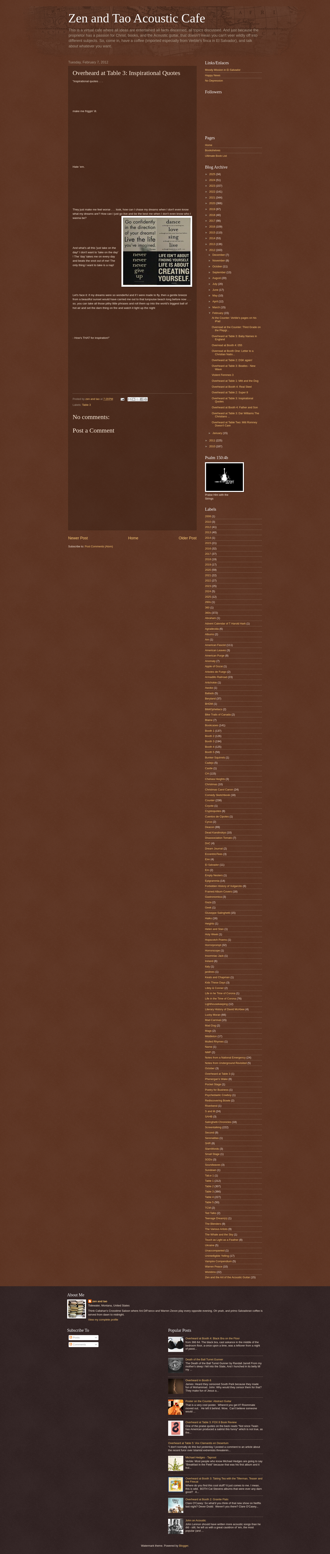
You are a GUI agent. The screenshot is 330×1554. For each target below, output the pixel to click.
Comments (77, 1344)
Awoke (209, 687)
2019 (212, 209)
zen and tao (99, 1301)
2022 (212, 191)
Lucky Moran (213, 1014)
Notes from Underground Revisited (226, 1063)
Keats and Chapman (217, 977)
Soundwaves (213, 1164)
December (219, 254)
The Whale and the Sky (219, 1234)
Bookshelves (212, 150)
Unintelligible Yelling (217, 1255)
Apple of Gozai (214, 666)
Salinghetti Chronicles (218, 1122)
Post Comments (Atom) (99, 546)
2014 (212, 238)
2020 (212, 203)
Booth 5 (209, 752)
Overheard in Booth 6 (198, 1380)
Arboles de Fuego (215, 671)
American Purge (214, 655)
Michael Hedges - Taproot (200, 1457)
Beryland (210, 698)
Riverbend (211, 1105)
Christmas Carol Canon (219, 789)
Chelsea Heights (215, 779)
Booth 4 (209, 746)
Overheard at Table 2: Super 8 (230, 392)
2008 (208, 516)
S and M (210, 1111)
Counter (210, 800)
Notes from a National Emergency (225, 1057)
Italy (207, 966)
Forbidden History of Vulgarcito (223, 886)
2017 (212, 220)
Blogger (183, 1545)
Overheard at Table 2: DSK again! (232, 360)
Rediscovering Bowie (217, 1100)
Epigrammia (212, 880)
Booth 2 (209, 736)
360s (208, 612)
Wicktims (210, 1272)
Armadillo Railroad (216, 677)
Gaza (208, 902)
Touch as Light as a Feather (221, 1239)
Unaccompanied (215, 1250)
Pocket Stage (213, 1084)
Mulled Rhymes (214, 1041)
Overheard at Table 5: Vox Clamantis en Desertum (198, 1443)
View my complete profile (103, 1319)
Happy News (212, 75)
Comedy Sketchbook (217, 795)
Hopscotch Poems (216, 939)
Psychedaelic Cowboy (218, 1095)
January (217, 433)
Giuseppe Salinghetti (217, 912)
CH (207, 773)
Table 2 (209, 1186)
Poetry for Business (217, 1089)
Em (207, 870)
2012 (212, 250)
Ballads (209, 693)
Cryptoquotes (213, 811)
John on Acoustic (195, 1520)
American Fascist (215, 645)
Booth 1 (209, 730)
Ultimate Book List (216, 155)
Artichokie (211, 682)
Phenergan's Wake (216, 1079)
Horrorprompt (213, 945)
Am (207, 639)
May (215, 295)
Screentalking (213, 1127)
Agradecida (212, 628)
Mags (208, 1030)
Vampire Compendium (218, 1261)
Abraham (210, 618)
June (215, 289)
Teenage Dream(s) (216, 1218)
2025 (212, 174)
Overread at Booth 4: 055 (227, 345)
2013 (212, 244)
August (217, 278)
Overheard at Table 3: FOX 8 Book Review (211, 1422)
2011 (212, 440)
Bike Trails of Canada (218, 714)
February (218, 313)
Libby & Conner (214, 988)
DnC (207, 843)
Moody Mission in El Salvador (223, 69)
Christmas (211, 784)
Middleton (211, 1036)
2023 (212, 185)
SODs (208, 1159)
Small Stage (212, 1154)
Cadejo (209, 762)
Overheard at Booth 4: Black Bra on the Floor (212, 1338)
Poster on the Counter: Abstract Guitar (208, 1401)
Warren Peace (213, 1266)
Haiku (208, 918)
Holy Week (211, 934)
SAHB (208, 1116)
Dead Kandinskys (215, 832)
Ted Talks (210, 1213)
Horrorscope (212, 950)
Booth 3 (209, 741)
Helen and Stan (214, 929)
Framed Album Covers (218, 891)
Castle (209, 768)
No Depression (214, 80)
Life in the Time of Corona (220, 998)
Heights (209, 923)
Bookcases (211, 725)
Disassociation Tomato (218, 837)
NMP (208, 1052)
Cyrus (208, 821)
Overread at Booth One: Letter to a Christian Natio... (232, 352)
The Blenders (213, 1223)
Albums (209, 634)
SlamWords (212, 1148)
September (219, 272)
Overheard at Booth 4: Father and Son (235, 407)
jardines (209, 971)
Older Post (188, 538)
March (216, 307)
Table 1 (209, 1180)
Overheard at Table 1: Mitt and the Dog (235, 380)
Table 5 (209, 1202)
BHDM (209, 703)
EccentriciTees (213, 854)
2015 (212, 232)
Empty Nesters (214, 875)
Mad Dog (210, 1025)
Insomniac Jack (214, 955)
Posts (74, 1337)
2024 (212, 180)
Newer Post (78, 538)
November (219, 260)
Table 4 (209, 1197)
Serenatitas (212, 1138)
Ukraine (209, 1245)
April (215, 301)
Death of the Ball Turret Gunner (204, 1359)
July (215, 283)
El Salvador (212, 864)
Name (208, 1046)
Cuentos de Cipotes (217, 816)
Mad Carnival (213, 1020)
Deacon (209, 827)
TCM (208, 1207)
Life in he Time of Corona (220, 993)
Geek (208, 907)
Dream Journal (214, 848)
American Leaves (215, 650)
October (217, 266)
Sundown (210, 1170)
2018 (212, 215)
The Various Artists (216, 1229)
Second (209, 1132)
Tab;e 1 (209, 1175)
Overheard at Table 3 (217, 1073)
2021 (212, 197)
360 (207, 607)
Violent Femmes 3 (223, 374)
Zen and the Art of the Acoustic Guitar (227, 1277)
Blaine (209, 720)
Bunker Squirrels (215, 757)
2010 (212, 446)
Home (133, 538)
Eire (207, 859)
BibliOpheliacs (213, 709)
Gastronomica (213, 896)
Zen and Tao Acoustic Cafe (136, 18)
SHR (208, 1143)
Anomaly (210, 661)
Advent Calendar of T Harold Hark (225, 623)
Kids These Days (215, 982)
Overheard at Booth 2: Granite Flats (206, 1499)
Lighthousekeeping (216, 1004)
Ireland (209, 961)
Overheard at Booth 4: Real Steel (232, 386)
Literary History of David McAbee (225, 1009)
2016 (212, 226)
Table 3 (86, 404)
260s (208, 602)
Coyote (209, 805)
